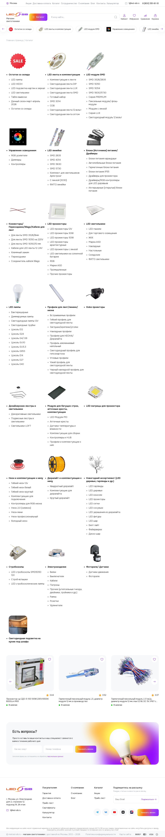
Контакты (100, 3)
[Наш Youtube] (114, 811)
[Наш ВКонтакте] (106, 811)
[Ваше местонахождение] (11, 3)
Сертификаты (48, 806)
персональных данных (55, 755)
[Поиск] (115, 16)
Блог (93, 3)
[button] (11, 680)
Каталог (56, 3)
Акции (28, 3)
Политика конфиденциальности (100, 833)
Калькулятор (113, 3)
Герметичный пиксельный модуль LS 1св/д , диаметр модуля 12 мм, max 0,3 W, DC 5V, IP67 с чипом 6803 (133, 698)
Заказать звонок (86, 748)
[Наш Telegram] (97, 811)
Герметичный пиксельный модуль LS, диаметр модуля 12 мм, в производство (81, 698)
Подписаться (147, 798)
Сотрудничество (69, 3)
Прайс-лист (48, 801)
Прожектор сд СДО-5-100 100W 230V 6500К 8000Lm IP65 (27, 698)
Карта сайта (125, 833)
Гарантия (46, 792)
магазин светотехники (34, 833)
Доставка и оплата (42, 3)
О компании (83, 3)
